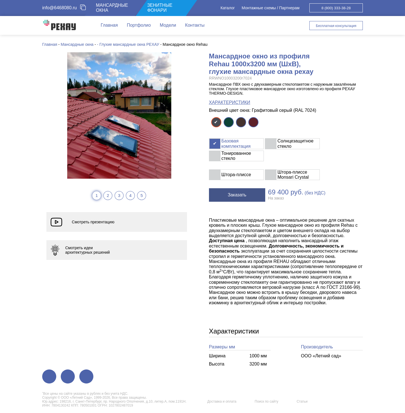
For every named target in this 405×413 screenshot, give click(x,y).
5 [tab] (141, 195)
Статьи (302, 401)
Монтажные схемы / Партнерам (271, 8)
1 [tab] (96, 195)
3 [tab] (119, 195)
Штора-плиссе (236, 174)
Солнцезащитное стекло (295, 143)
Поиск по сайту (266, 401)
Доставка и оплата (222, 401)
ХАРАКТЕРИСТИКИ (229, 102)
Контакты (194, 25)
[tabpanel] (119, 115)
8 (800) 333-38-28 (336, 8)
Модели (168, 25)
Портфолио (139, 25)
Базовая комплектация (236, 143)
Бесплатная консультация (336, 26)
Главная (109, 25)
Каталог (227, 8)
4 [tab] (130, 195)
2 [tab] (108, 195)
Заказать (237, 194)
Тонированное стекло (236, 156)
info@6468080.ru (59, 7)
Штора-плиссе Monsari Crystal (293, 175)
